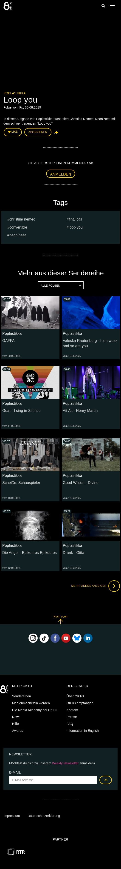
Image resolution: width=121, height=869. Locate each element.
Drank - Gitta (73, 553)
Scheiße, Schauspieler (21, 483)
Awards (17, 730)
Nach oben (60, 619)
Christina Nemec (22, 219)
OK (106, 780)
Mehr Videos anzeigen (95, 586)
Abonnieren (37, 132)
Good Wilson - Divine (80, 483)
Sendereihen (21, 696)
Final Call (75, 219)
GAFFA (8, 341)
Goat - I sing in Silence (21, 411)
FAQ (70, 724)
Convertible (18, 227)
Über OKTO (75, 696)
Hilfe (15, 724)
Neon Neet (17, 235)
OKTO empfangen (80, 703)
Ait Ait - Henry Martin (80, 411)
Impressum (11, 816)
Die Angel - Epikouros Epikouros (29, 553)
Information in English (83, 730)
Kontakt (72, 710)
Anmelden (60, 174)
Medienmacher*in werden (31, 703)
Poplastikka (14, 93)
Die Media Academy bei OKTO (34, 710)
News (16, 717)
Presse (72, 717)
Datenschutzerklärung (44, 816)
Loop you (76, 227)
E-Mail (15, 772)
